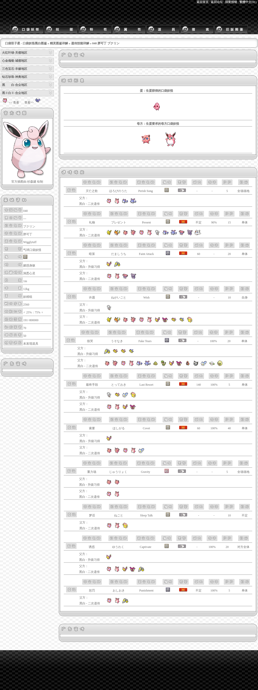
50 (24, 336)
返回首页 (203, 2)
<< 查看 (10, 102)
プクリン (29, 226)
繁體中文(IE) (248, 2)
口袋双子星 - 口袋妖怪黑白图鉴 (26, 43)
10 (229, 297)
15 (229, 222)
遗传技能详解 (80, 43)
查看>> (33, 102)
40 (229, 428)
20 (229, 254)
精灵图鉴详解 (59, 43)
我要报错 (231, 2)
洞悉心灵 (29, 273)
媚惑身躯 (29, 265)
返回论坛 (217, 2)
